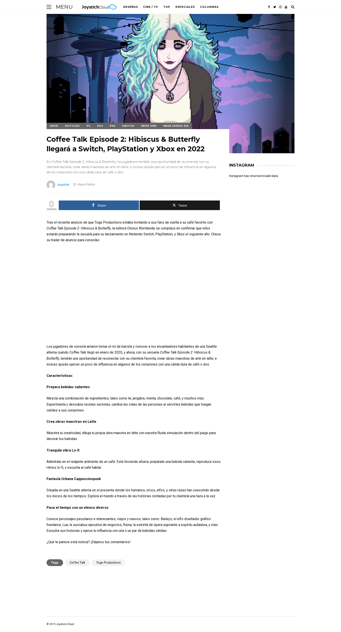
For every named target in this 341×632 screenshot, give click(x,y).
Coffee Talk (77, 562)
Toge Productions (108, 562)
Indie (54, 125)
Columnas (209, 6)
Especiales (185, 6)
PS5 (112, 125)
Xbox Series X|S (176, 125)
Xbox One (149, 125)
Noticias (72, 125)
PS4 (100, 125)
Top (166, 6)
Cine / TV (150, 6)
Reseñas (130, 6)
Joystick (63, 184)
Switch (128, 125)
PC (88, 125)
